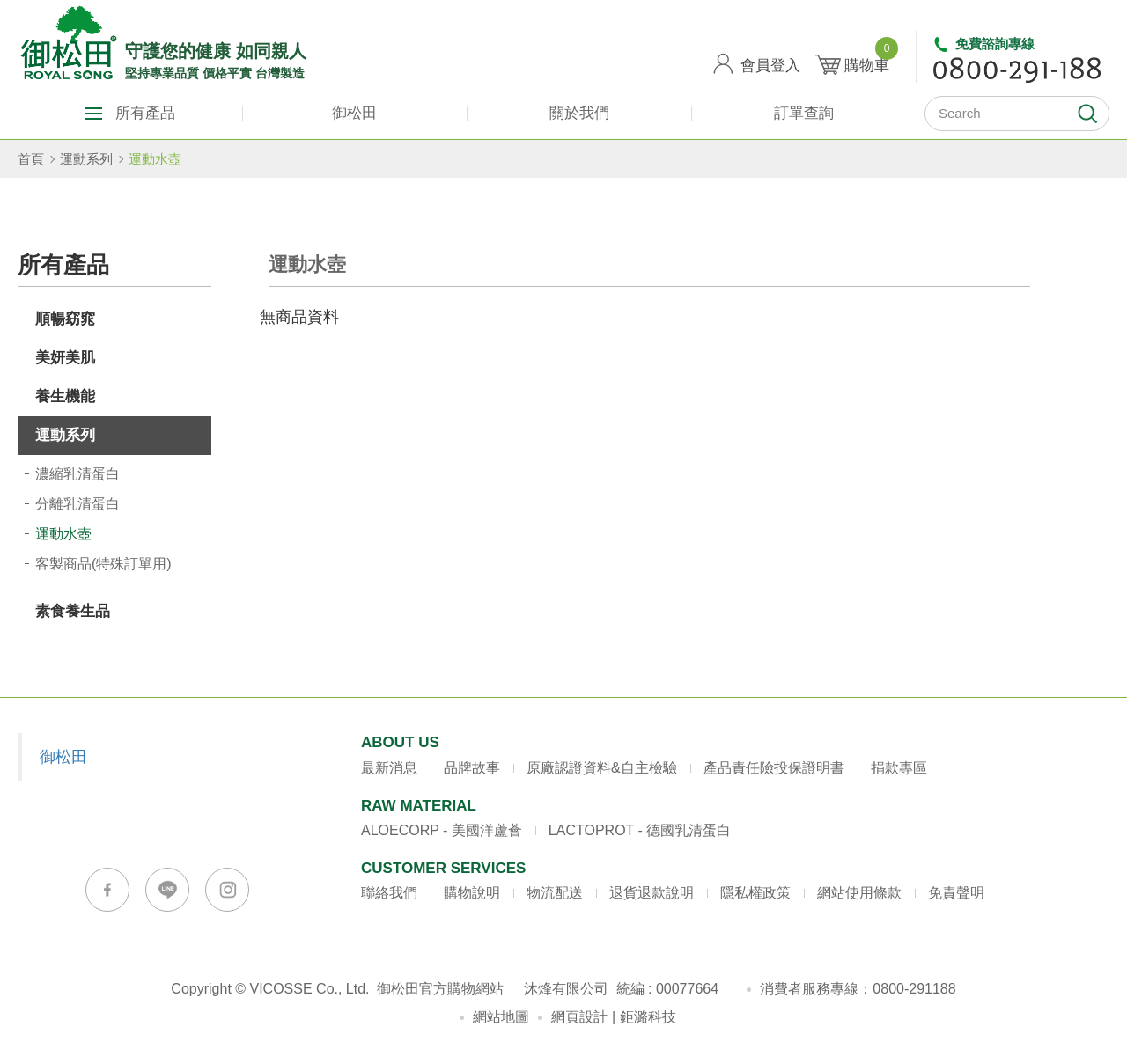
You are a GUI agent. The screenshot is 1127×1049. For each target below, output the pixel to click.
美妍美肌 (65, 357)
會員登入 (770, 65)
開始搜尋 (1087, 113)
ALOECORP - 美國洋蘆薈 (441, 830)
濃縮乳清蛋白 (77, 473)
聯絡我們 (389, 892)
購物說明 (472, 892)
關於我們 (579, 113)
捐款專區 (899, 767)
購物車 (866, 59)
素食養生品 (72, 611)
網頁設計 (579, 1016)
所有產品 (145, 113)
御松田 (354, 113)
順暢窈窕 (65, 319)
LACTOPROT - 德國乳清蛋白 (640, 830)
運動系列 (86, 158)
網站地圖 (501, 1016)
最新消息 (389, 767)
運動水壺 (155, 158)
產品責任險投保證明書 (773, 767)
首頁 (31, 158)
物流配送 (555, 892)
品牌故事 (472, 767)
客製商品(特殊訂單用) (103, 563)
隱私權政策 (755, 892)
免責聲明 (956, 892)
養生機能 (65, 396)
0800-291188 (914, 988)
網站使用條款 (859, 892)
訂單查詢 (804, 113)
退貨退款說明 (651, 892)
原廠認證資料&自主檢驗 (602, 767)
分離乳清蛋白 (77, 503)
